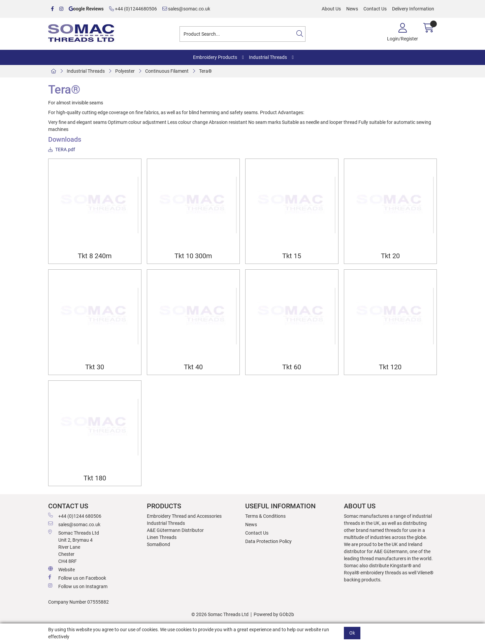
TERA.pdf (61, 149)
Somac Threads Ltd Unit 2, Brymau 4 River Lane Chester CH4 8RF (73, 547)
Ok (352, 633)
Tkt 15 (291, 256)
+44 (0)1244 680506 (74, 516)
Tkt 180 (95, 478)
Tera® (205, 71)
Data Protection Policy (268, 541)
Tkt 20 (390, 256)
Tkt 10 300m (193, 256)
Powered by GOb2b (274, 614)
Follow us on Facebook (77, 578)
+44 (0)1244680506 (133, 8)
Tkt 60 (291, 367)
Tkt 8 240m (95, 256)
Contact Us (375, 8)
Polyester (125, 71)
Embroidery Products (215, 57)
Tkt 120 (390, 367)
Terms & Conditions (265, 516)
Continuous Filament (167, 71)
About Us (331, 8)
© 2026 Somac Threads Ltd (220, 614)
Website (61, 569)
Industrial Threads (268, 57)
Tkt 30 (94, 367)
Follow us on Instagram (77, 586)
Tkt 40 (193, 367)
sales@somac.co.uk (186, 8)
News (352, 8)
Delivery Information (413, 8)
